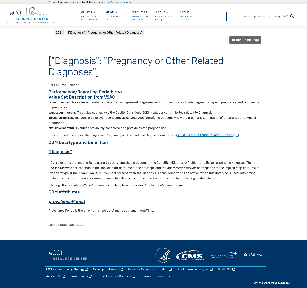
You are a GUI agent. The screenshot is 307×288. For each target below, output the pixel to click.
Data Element (69, 85)
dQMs (110, 12)
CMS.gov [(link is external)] (190, 255)
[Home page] (31, 15)
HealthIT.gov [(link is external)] (224, 255)
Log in (184, 12)
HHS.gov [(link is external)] (163, 255)
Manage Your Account (187, 18)
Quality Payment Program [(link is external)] (195, 269)
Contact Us (163, 276)
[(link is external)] (207, 135)
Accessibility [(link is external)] (56, 276)
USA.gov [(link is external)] (253, 255)
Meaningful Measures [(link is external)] (108, 269)
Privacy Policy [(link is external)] (81, 276)
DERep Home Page (245, 40)
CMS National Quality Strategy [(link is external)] (67, 269)
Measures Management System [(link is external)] (150, 269)
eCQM (54, 85)
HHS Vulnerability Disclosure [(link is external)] (116, 276)
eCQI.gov (68, 255)
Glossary (146, 276)
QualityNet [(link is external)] (227, 269)
